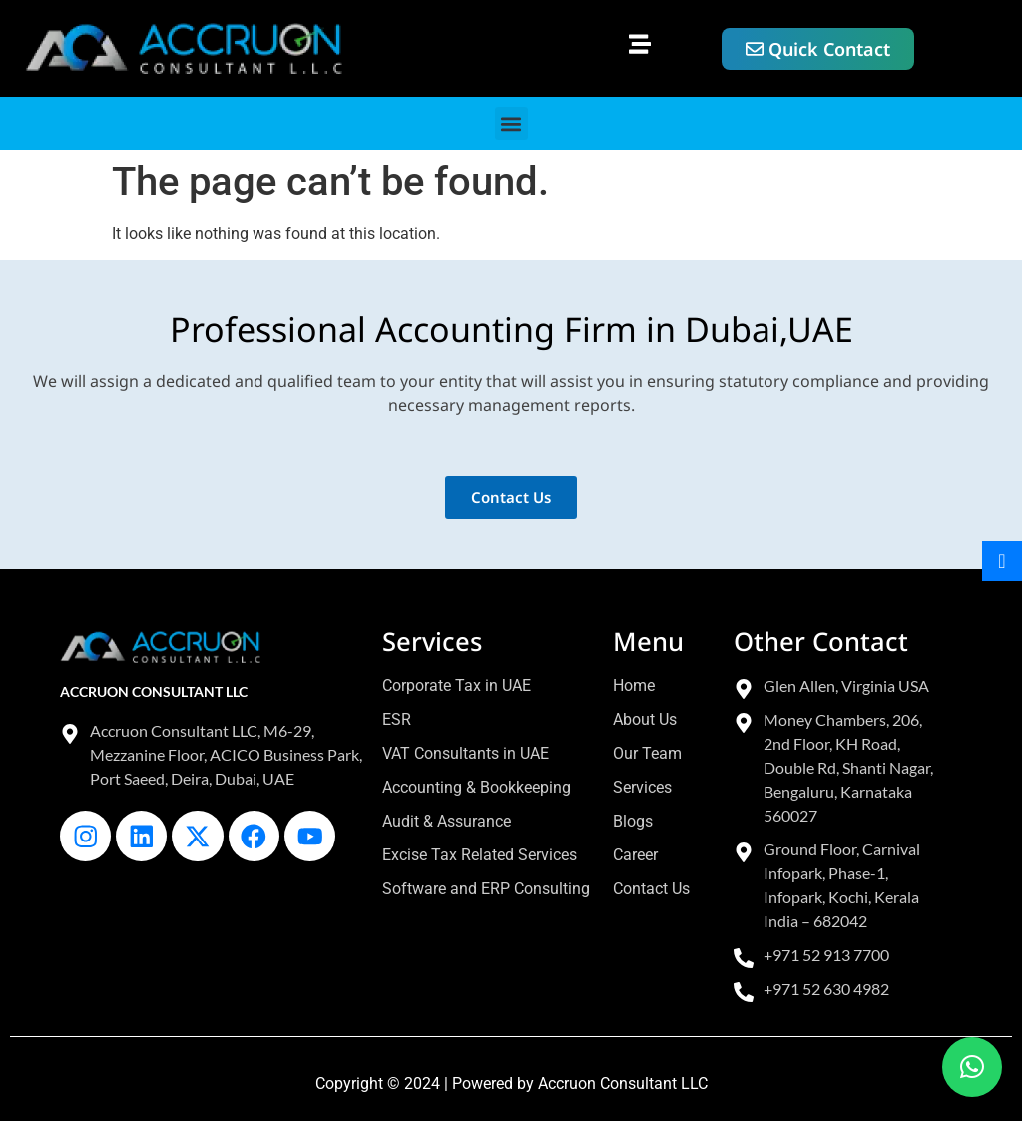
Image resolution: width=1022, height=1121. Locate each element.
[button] (640, 43)
